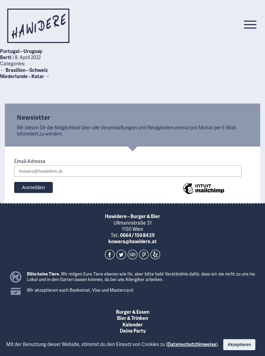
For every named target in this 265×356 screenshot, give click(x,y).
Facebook (110, 254)
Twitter (121, 254)
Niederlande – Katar (25, 76)
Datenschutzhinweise (191, 344)
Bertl (5, 57)
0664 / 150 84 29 (137, 235)
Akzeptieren (239, 344)
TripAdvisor (132, 254)
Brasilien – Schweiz (24, 70)
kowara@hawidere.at (132, 241)
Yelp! (155, 254)
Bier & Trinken (132, 318)
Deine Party (133, 330)
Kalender (132, 324)
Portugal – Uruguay (21, 51)
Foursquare (144, 254)
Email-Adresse (30, 161)
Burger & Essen (132, 312)
